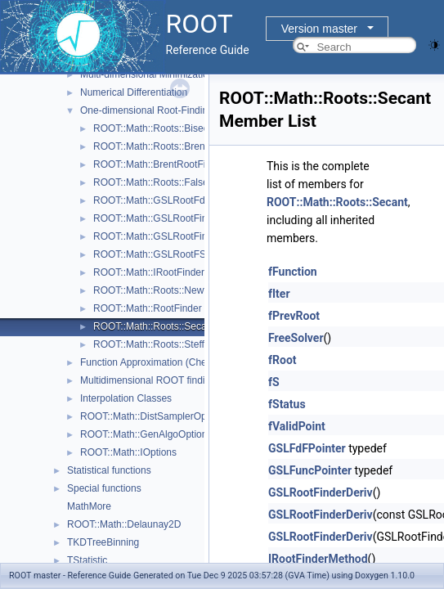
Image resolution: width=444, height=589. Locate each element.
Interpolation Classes (126, 398)
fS (274, 382)
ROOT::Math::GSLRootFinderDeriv (168, 236)
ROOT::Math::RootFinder (147, 308)
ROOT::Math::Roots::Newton (155, 290)
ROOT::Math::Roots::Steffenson (162, 344)
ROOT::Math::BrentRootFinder (159, 164)
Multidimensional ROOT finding (148, 380)
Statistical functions (109, 470)
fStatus (287, 404)
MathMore (89, 506)
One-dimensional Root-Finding (146, 110)
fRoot (282, 359)
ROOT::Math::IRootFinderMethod (165, 272)
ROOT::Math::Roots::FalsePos (159, 182)
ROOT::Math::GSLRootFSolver (160, 254)
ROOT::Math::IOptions (128, 452)
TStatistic (87, 560)
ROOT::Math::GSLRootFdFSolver (166, 200)
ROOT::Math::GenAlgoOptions (146, 434)
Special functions (104, 488)
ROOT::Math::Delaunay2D (124, 524)
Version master (319, 28)
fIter (279, 293)
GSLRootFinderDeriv (320, 492)
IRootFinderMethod (318, 558)
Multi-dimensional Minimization (146, 74)
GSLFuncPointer (310, 470)
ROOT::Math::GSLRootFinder (157, 218)
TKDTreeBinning (103, 542)
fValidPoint (296, 426)
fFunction (292, 271)
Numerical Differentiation (133, 92)
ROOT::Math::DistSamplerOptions (153, 416)
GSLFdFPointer (307, 448)
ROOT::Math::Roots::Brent (150, 146)
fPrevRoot (294, 315)
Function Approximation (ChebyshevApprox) (176, 362)
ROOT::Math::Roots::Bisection (158, 128)
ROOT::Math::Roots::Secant (154, 326)
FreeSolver (296, 337)
